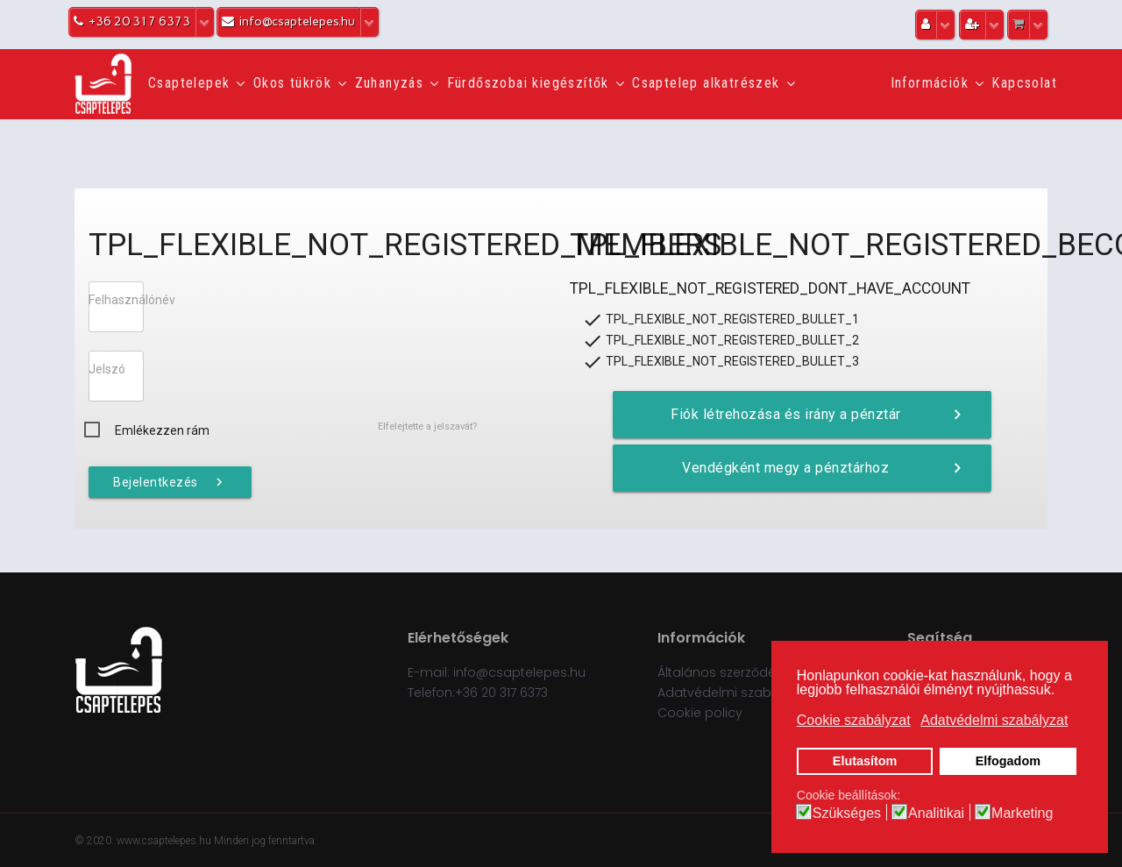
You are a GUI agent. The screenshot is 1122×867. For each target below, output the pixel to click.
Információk (930, 83)
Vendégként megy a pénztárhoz (824, 468)
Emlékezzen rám (162, 430)
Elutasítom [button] (865, 761)
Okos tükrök (292, 83)
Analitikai (936, 814)
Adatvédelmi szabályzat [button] (994, 720)
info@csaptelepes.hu (519, 672)
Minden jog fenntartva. (265, 841)
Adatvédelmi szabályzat (733, 692)
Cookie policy (699, 712)
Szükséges (847, 814)
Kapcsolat (1024, 83)
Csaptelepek (189, 83)
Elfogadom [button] (1008, 761)
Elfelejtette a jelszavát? (427, 426)
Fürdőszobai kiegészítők (528, 83)
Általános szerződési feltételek (750, 672)
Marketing (1022, 814)
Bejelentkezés (170, 482)
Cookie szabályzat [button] (854, 720)
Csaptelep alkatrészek (705, 83)
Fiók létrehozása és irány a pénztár (819, 414)
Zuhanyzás (389, 83)
